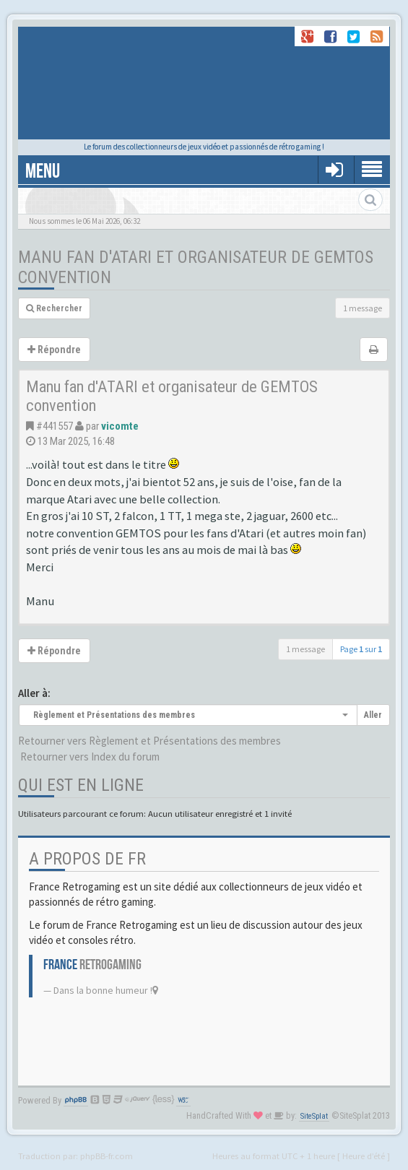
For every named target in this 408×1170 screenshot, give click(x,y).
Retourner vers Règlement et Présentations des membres (149, 741)
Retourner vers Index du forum (90, 756)
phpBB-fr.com (106, 1155)
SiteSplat (314, 1116)
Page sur (361, 649)
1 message (362, 308)
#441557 (54, 426)
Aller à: (34, 693)
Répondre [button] (54, 349)
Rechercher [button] (54, 308)
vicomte (120, 426)
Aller (373, 715)
